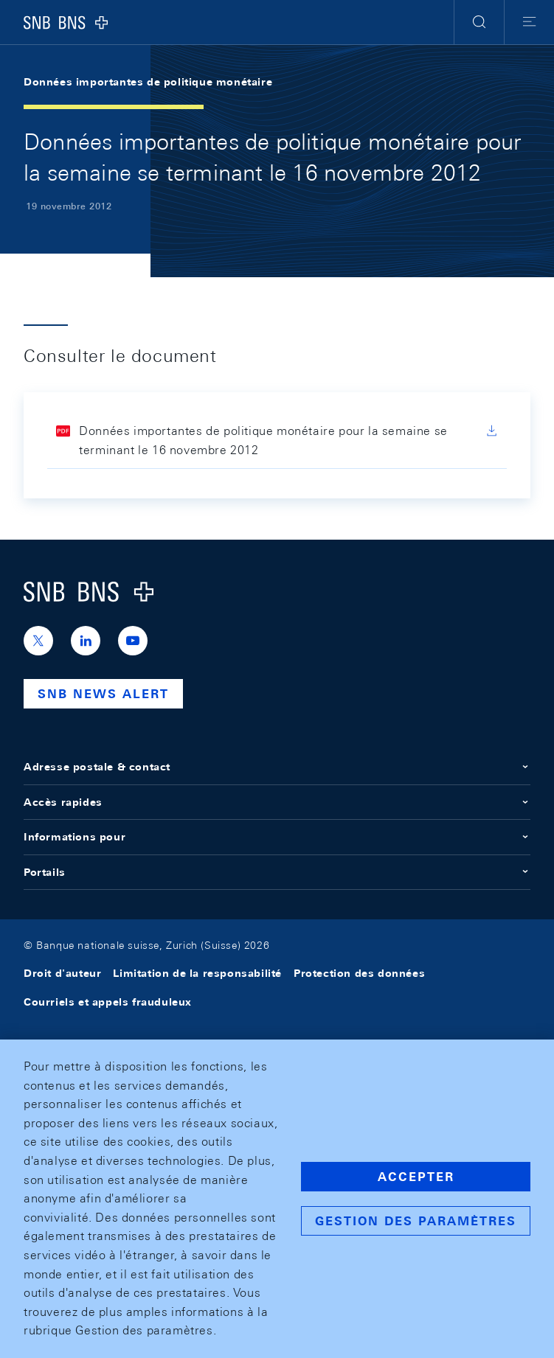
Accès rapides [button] (277, 802)
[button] (479, 22)
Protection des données (359, 973)
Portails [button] (277, 872)
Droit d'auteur (62, 973)
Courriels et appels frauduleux (108, 1002)
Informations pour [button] (277, 837)
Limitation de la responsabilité (197, 973)
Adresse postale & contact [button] (277, 767)
